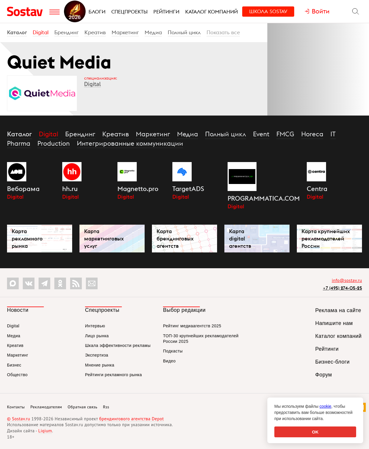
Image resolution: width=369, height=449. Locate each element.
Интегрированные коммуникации (130, 143)
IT (333, 134)
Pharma (18, 143)
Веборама (23, 189)
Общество (17, 374)
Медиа (153, 32)
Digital (40, 32)
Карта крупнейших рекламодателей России (326, 238)
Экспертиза (96, 355)
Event (261, 134)
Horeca (312, 134)
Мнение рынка (99, 365)
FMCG (285, 134)
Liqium (45, 430)
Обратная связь (83, 407)
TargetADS (188, 189)
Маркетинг (125, 32)
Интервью (95, 326)
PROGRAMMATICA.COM (264, 198)
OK (315, 431)
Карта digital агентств (240, 238)
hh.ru (70, 189)
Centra (317, 189)
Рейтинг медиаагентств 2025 (192, 326)
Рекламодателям (46, 407)
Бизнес (14, 365)
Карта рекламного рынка (27, 238)
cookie (325, 406)
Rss (106, 407)
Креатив (95, 32)
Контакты (16, 407)
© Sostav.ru (18, 419)
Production (53, 143)
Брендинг (66, 32)
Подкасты (173, 351)
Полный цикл (184, 32)
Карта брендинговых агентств (175, 238)
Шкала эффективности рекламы (117, 345)
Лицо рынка (97, 335)
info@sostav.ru (347, 280)
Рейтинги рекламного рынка (113, 374)
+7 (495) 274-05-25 (342, 288)
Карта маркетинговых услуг (104, 238)
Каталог (17, 32)
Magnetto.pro (137, 189)
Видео (169, 361)
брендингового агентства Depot (131, 419)
